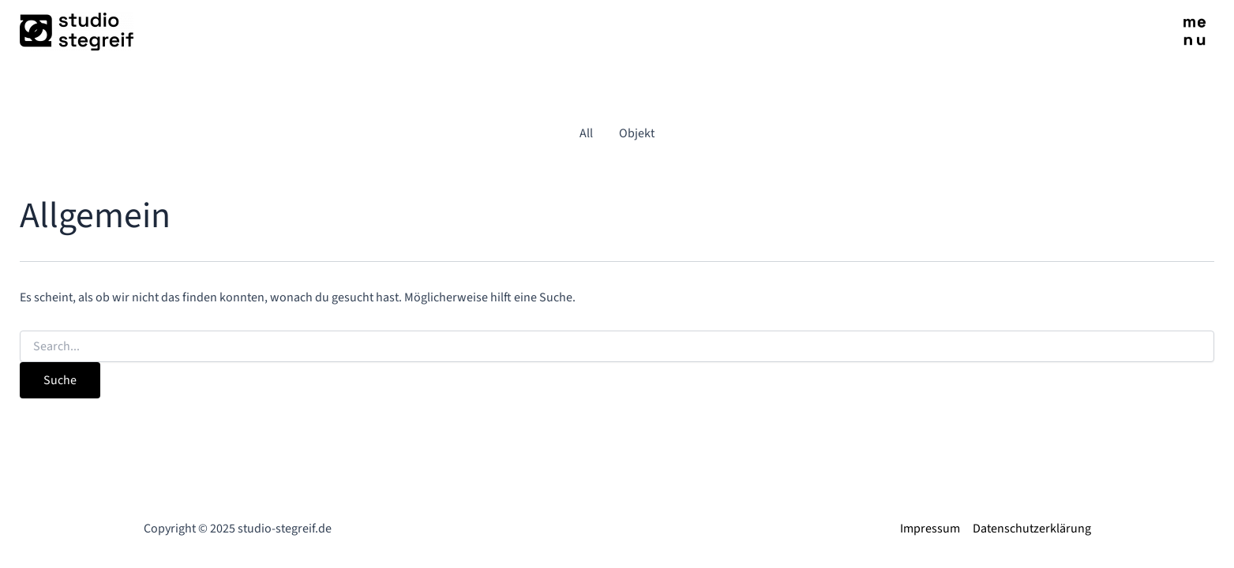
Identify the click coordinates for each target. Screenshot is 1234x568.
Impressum (930, 528)
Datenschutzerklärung (1032, 528)
